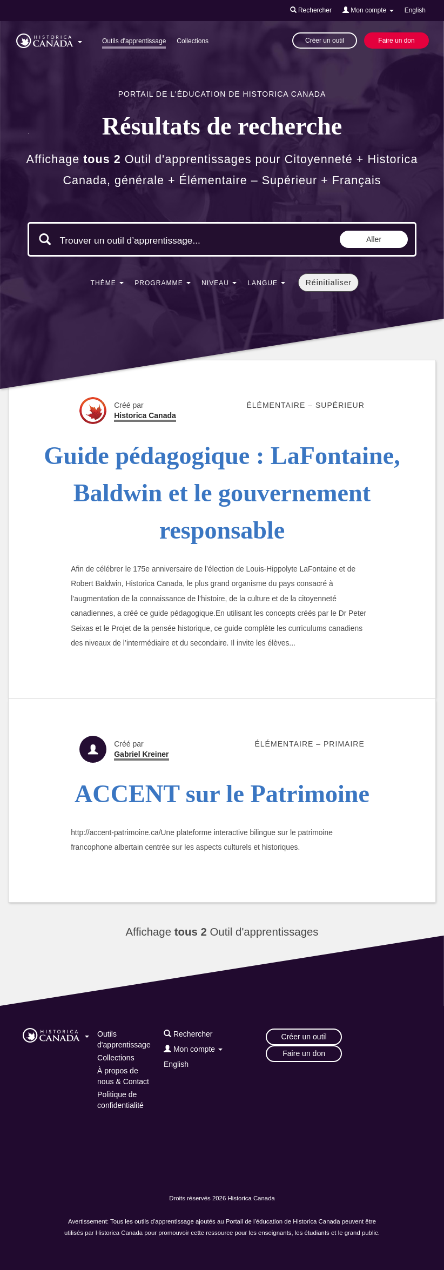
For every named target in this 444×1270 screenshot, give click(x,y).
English (415, 10)
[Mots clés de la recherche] (150, 240)
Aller (373, 239)
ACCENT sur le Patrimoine (222, 794)
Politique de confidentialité (120, 1100)
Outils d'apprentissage (134, 41)
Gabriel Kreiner (141, 754)
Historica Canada (145, 415)
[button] (49, 38)
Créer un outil (324, 40)
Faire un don (396, 40)
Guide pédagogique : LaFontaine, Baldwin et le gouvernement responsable (222, 493)
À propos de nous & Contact (123, 1076)
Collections (192, 41)
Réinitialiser (329, 282)
